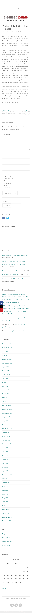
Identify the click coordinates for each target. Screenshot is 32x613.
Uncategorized (14, 102)
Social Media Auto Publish (9, 611)
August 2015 (6, 436)
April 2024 (5, 351)
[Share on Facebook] (1, 303)
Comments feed (7, 541)
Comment (6, 136)
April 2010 (5, 501)
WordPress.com (23, 601)
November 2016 (7, 409)
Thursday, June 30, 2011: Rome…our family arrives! (9, 111)
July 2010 (5, 490)
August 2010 (6, 486)
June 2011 (5, 463)
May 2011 (5, 467)
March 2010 (5, 505)
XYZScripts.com (24, 611)
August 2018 (6, 374)
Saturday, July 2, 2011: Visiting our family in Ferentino (23, 112)
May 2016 (5, 424)
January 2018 (6, 390)
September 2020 (7, 363)
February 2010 (6, 509)
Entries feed (6, 538)
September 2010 (7, 482)
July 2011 (5, 459)
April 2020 (5, 367)
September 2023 (7, 355)
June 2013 (5, 448)
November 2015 (7, 428)
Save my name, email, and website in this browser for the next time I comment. (8, 181)
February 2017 (6, 397)
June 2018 (5, 378)
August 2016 (6, 417)
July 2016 (5, 421)
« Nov (4, 588)
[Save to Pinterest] (1, 310)
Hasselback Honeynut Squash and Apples (15, 255)
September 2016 (7, 413)
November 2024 (7, 344)
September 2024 (7, 347)
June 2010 (5, 494)
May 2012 (5, 455)
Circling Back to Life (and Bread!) (12, 278)
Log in (4, 534)
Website (6, 169)
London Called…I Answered (10, 274)
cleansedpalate (17, 31)
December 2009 (7, 517)
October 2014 (6, 440)
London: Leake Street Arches (11, 271)
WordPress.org (6, 545)
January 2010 (6, 513)
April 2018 (5, 386)
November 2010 (7, 475)
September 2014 (7, 444)
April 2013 (5, 451)
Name (5, 157)
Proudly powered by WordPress (16, 599)
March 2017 (5, 394)
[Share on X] (1, 306)
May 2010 (5, 498)
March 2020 (5, 371)
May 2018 (5, 382)
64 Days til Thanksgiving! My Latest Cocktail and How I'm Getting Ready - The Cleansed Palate (15, 296)
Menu (17, 8)
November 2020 (7, 359)
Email (5, 163)
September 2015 (7, 432)
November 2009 (7, 521)
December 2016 (7, 405)
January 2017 (6, 401)
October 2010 (6, 478)
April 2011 (5, 471)
